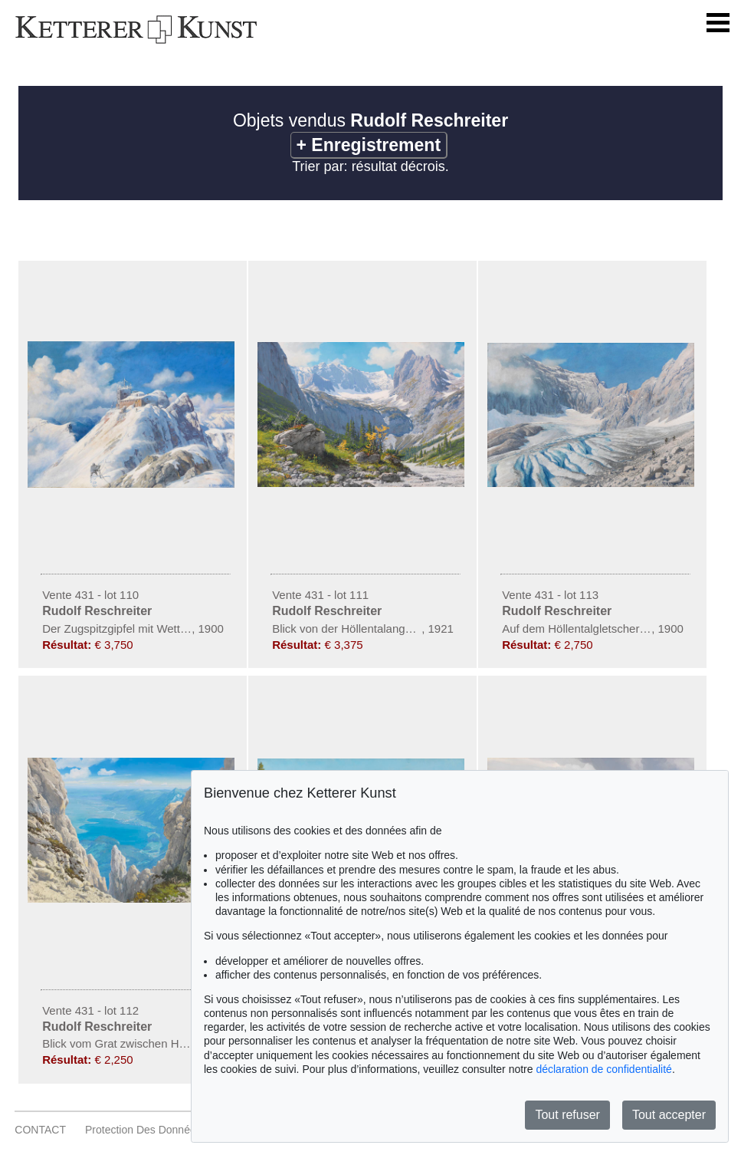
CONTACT (40, 1130)
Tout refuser (567, 1114)
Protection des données (143, 1130)
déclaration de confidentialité (603, 1069)
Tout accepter (669, 1114)
